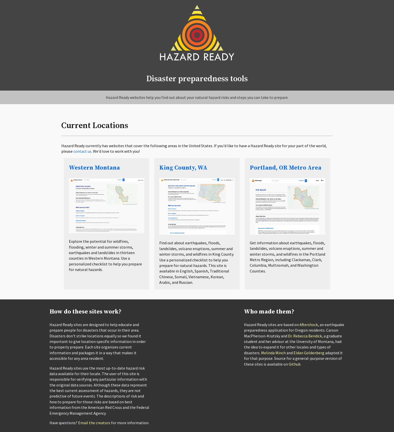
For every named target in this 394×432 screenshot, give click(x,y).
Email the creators (94, 422)
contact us (82, 151)
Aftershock (309, 324)
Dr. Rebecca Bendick (305, 335)
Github (295, 364)
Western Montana (94, 168)
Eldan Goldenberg (308, 352)
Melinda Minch (273, 352)
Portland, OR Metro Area (285, 168)
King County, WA (183, 168)
